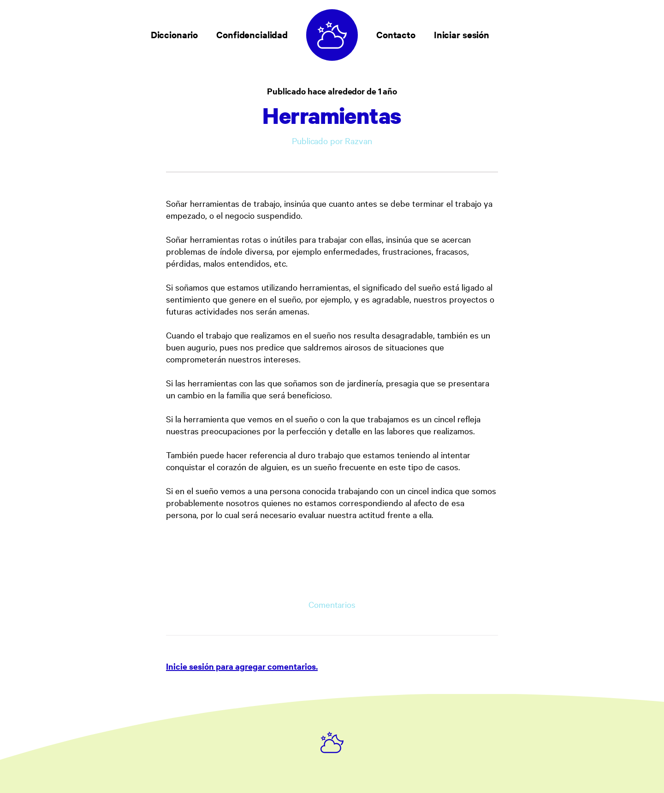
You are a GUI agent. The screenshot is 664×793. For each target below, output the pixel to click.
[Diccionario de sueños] (332, 35)
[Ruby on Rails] (332, 742)
